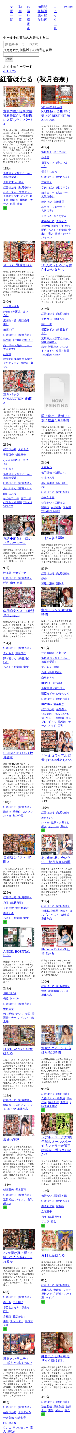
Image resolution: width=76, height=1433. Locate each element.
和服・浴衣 (48, 583)
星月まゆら (60, 152)
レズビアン (19, 1104)
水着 (44, 346)
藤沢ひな (46, 201)
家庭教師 (53, 990)
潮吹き (14, 199)
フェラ (45, 1221)
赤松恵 (7, 1316)
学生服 (67, 507)
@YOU (17, 339)
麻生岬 (7, 340)
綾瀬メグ (8, 329)
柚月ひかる (9, 1412)
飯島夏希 (20, 454)
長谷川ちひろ (49, 171)
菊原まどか (48, 693)
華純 (56, 667)
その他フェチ (11, 362)
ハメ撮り (65, 990)
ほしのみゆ (9, 493)
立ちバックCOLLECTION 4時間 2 (17, 398)
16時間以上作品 (50, 714)
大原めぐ (61, 221)
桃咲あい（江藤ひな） (54, 502)
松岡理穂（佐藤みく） (54, 472)
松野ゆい (27, 340)
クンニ (7, 1427)
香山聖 (7, 1302)
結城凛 (7, 354)
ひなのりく (62, 693)
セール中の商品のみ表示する (24, 37)
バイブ (50, 1297)
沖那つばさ (9, 993)
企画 (6, 1325)
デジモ (24, 196)
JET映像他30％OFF (52, 225)
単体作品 (18, 815)
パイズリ (20, 1199)
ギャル (52, 721)
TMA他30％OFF (50, 354)
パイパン (46, 237)
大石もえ (23, 449)
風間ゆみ (59, 318)
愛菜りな (59, 704)
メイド (52, 725)
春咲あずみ (48, 1206)
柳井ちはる (48, 221)
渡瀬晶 (7, 572)
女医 (27, 1013)
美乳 (30, 1199)
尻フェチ (26, 498)
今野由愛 (8, 907)
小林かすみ (48, 497)
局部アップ (48, 1293)
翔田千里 (46, 324)
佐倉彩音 (20, 1417)
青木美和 (20, 1189)
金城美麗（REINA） (53, 688)
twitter (68, 6)
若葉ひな (20, 653)
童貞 (19, 203)
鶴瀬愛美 (8, 1189)
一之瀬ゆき (48, 652)
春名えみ (8, 913)
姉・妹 (7, 1203)
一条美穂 (8, 1417)
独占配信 (8, 1013)
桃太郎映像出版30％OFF (17, 359)
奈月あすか (60, 216)
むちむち (9, 71)
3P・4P (7, 815)
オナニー (53, 826)
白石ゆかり (9, 1422)
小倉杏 (45, 157)
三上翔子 (18, 1302)
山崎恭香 (59, 201)
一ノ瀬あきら (11, 306)
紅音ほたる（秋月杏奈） (17, 187)
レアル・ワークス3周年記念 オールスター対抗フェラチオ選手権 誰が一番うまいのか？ (56, 1146)
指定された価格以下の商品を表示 (27, 50)
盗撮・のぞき (63, 233)
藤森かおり (19, 1316)
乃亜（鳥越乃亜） (51, 672)
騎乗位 (45, 507)
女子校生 (56, 507)
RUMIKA (46, 703)
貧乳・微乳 (62, 350)
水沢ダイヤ (19, 572)
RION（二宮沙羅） (52, 682)
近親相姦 (53, 346)
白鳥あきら (48, 677)
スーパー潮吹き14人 (17, 265)
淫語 (6, 582)
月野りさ (61, 652)
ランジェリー (21, 1427)
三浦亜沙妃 (60, 1195)
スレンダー (16, 1321)
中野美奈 (8, 1009)
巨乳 (12, 203)
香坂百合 (46, 318)
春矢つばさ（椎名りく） (55, 187)
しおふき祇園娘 (52, 538)
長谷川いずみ (11, 998)
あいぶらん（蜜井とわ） (17, 488)
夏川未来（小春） (13, 182)
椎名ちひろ (48, 817)
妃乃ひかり (9, 449)
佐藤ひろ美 (48, 477)
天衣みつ (46, 467)
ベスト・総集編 (57, 229)
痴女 (12, 582)
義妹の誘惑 (11, 1139)
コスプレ (27, 811)
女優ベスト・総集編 (53, 1098)
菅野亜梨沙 (22, 907)
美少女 (29, 1321)
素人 (51, 233)
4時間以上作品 (50, 910)
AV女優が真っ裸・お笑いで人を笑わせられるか (18, 1257)
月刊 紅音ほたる (53, 1255)
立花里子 (46, 182)
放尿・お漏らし (60, 822)
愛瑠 (44, 578)
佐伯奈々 (8, 468)
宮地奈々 (46, 152)
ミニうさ (46, 216)
